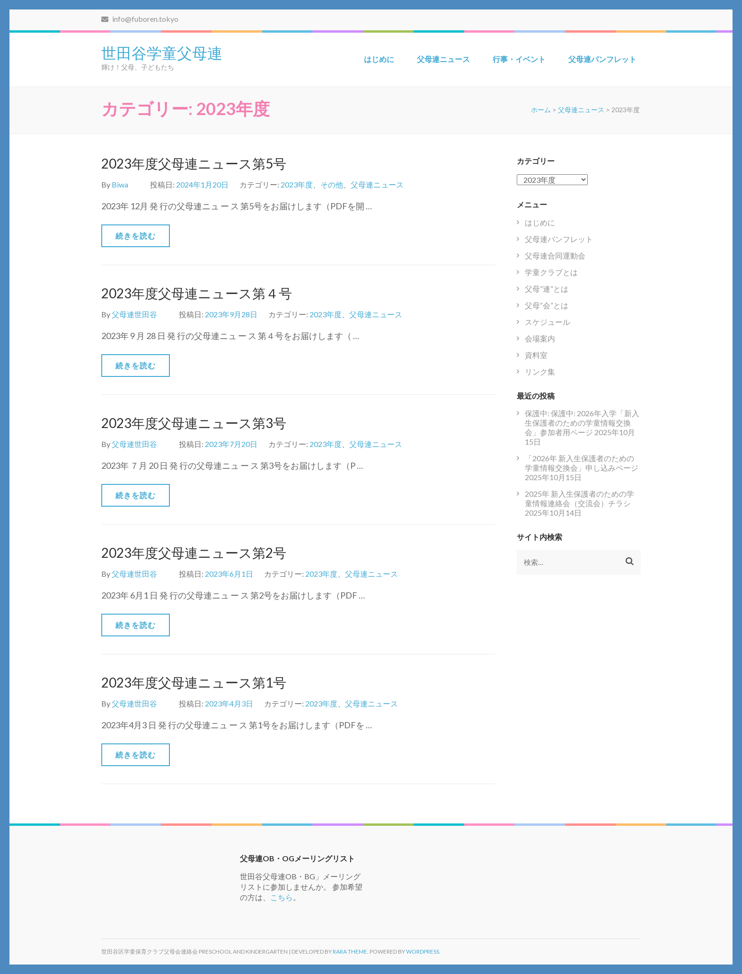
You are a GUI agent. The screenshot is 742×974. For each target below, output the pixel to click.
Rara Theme (350, 951)
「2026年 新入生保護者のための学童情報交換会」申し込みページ (581, 463)
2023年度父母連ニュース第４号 (196, 293)
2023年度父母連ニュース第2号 (193, 553)
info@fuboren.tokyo (139, 18)
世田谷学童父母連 (161, 52)
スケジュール (547, 321)
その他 (331, 184)
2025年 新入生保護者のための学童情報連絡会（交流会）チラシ (579, 498)
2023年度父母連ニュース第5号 (193, 163)
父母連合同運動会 (555, 255)
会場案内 (540, 338)
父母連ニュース (443, 58)
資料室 (536, 354)
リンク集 (540, 371)
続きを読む (135, 235)
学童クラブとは (551, 272)
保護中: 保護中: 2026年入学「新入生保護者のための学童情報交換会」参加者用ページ (582, 423)
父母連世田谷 (134, 314)
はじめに (379, 58)
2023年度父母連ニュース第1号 (193, 682)
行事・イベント (519, 58)
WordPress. (423, 951)
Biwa (120, 184)
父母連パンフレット (602, 58)
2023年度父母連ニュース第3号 (193, 423)
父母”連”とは (546, 288)
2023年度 (297, 184)
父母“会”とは (546, 305)
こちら (281, 897)
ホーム (541, 110)
